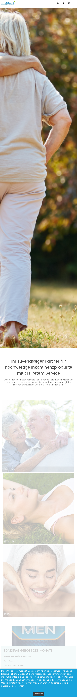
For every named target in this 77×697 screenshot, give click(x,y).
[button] (74, 3)
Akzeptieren (38, 694)
